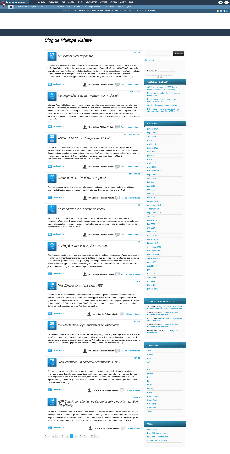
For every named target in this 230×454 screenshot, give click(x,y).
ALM (52, 7)
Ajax (149, 358)
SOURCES (109, 10)
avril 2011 (151, 193)
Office (112, 7)
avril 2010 (151, 232)
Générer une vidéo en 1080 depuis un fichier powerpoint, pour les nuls (163, 88)
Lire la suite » (58, 84)
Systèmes (129, 7)
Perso (149, 392)
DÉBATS (118, 10)
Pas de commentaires (130, 85)
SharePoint (152, 400)
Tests (149, 411)
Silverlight (151, 404)
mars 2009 (152, 281)
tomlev (150, 318)
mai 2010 (151, 228)
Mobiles (120, 7)
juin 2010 (151, 224)
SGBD (105, 7)
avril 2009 (151, 277)
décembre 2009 (154, 247)
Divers (150, 373)
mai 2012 (151, 159)
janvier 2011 (152, 201)
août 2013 (151, 136)
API (148, 362)
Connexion (149, 60)
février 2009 (152, 285)
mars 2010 (152, 235)
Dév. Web (76, 7)
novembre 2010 (154, 205)
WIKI (125, 10)
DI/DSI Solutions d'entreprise (25, 7)
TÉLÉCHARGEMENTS (95, 10)
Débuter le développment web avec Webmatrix (88, 325)
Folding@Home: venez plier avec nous (83, 246)
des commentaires (157, 437)
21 (92, 436)
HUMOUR (151, 10)
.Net (131, 92)
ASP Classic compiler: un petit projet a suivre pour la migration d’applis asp (98, 403)
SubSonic (151, 408)
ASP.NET (137, 52)
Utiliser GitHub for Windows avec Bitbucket (163, 313)
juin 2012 (151, 155)
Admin (150, 354)
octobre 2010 (153, 209)
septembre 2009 (154, 258)
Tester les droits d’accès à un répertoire (83, 178)
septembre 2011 (154, 174)
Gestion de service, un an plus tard (162, 105)
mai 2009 (151, 273)
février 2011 (152, 197)
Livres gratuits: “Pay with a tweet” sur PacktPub (88, 96)
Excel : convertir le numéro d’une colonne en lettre (161, 100)
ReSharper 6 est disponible (75, 56)
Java (68, 7)
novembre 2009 (154, 251)
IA (47, 7)
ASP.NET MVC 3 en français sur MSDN (83, 138)
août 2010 (151, 216)
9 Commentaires (133, 314)
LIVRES (82, 10)
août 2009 (151, 262)
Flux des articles (156, 433)
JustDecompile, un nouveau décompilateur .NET (89, 362)
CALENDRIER (141, 10)
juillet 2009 (152, 266)
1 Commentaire (133, 428)
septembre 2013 (154, 133)
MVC (138, 134)
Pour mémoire (153, 396)
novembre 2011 (154, 171)
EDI (84, 7)
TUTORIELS (67, 10)
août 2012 (151, 152)
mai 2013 (151, 140)
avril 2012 (151, 163)
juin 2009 (151, 270)
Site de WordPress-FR (157, 440)
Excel (149, 377)
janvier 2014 (152, 129)
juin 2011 (151, 186)
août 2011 (151, 178)
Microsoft (60, 7)
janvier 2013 (152, 148)
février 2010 (152, 239)
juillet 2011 (152, 182)
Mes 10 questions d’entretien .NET (80, 285)
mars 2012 (152, 167)
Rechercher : (152, 70)
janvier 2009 (152, 289)
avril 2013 (151, 144)
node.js (150, 388)
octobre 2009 (153, 254)
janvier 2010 (152, 243)
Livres (137, 92)
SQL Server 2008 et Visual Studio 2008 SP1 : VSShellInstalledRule (164, 307)
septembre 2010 (154, 213)
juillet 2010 (152, 220)
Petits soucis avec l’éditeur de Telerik (81, 209)
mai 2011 (151, 190)
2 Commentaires (133, 390)
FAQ (75, 10)
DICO (131, 10)
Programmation (94, 7)
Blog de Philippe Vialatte (68, 40)
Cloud (41, 7)
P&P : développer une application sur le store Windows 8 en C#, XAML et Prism (164, 110)
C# (148, 369)
